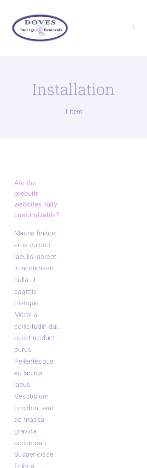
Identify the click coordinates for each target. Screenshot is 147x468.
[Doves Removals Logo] (40, 16)
